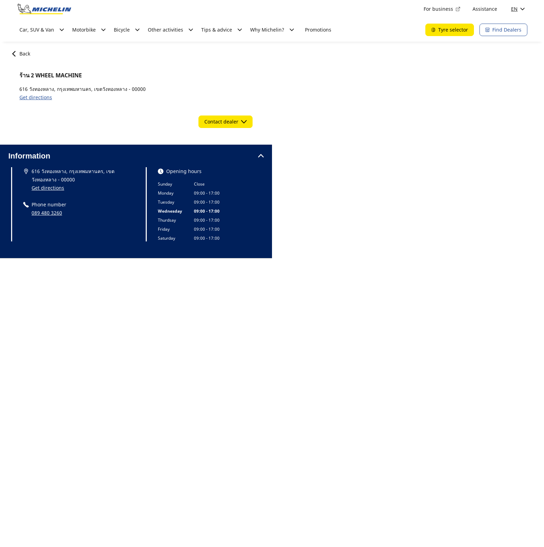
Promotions (318, 29)
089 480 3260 (47, 213)
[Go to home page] (44, 9)
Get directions (35, 97)
